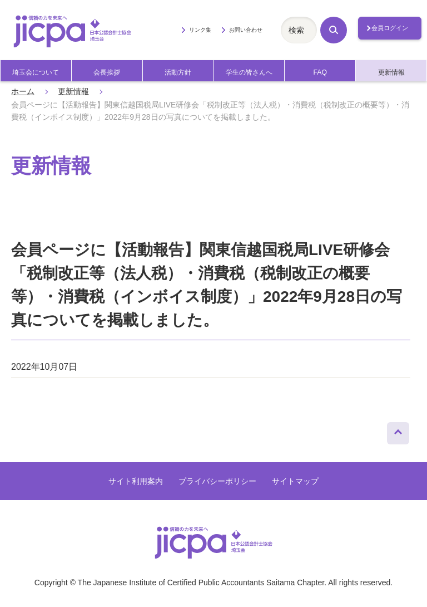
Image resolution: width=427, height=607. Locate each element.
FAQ (320, 72)
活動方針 (178, 72)
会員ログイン (389, 28)
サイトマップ (295, 481)
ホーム (22, 91)
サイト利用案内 (135, 481)
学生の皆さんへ (249, 72)
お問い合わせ (245, 30)
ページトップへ (398, 430)
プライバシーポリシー (217, 481)
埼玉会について (35, 72)
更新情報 (391, 72)
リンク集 (200, 30)
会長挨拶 (106, 72)
